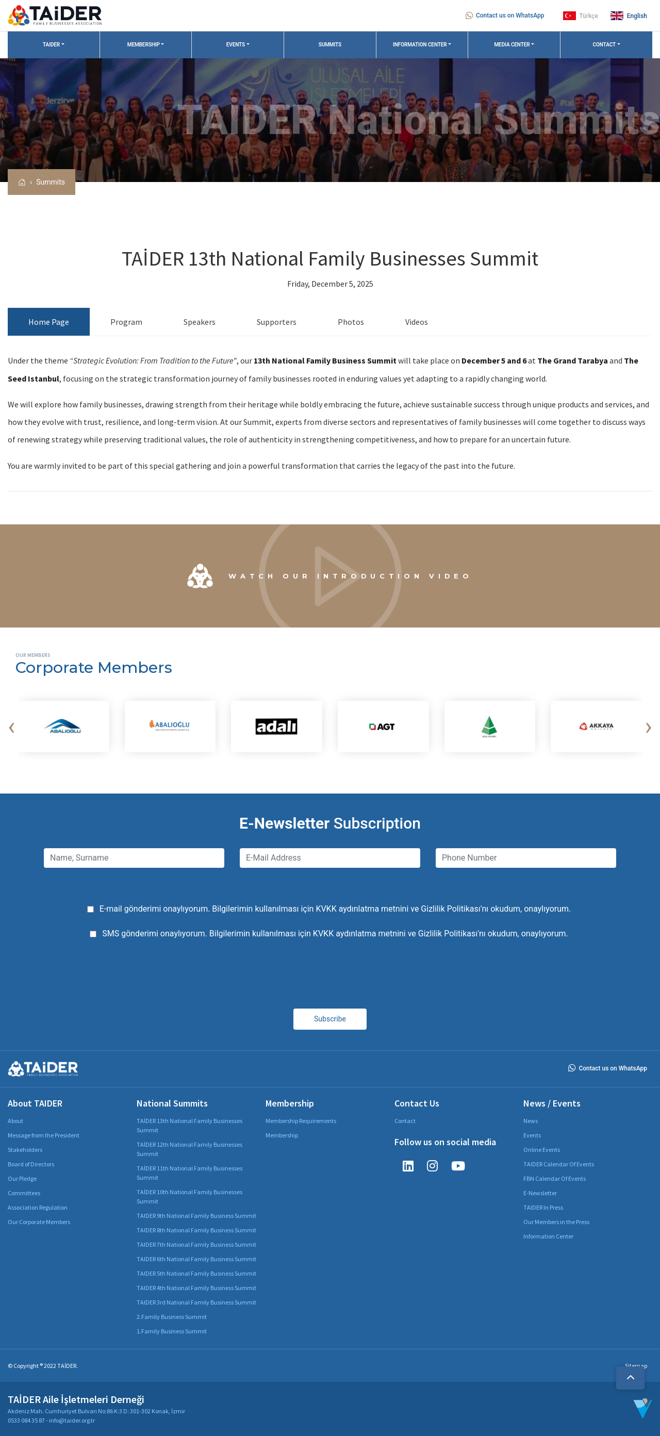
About (15, 1121)
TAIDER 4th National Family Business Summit (196, 1288)
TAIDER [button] (51, 44)
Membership (282, 1135)
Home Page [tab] (48, 322)
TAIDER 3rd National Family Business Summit (196, 1302)
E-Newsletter (540, 1193)
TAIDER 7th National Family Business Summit (196, 1244)
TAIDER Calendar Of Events (558, 1164)
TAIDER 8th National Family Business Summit (196, 1230)
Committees (24, 1193)
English (628, 15)
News (530, 1121)
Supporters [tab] (276, 322)
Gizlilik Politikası (450, 909)
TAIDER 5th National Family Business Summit (196, 1273)
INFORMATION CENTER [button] (420, 44)
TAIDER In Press (543, 1207)
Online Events (541, 1149)
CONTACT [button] (604, 44)
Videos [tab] (416, 322)
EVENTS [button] (235, 44)
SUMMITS (330, 44)
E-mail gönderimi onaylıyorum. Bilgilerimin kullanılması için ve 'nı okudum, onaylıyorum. (335, 909)
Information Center (548, 1236)
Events (532, 1135)
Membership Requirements (301, 1121)
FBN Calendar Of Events (554, 1178)
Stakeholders (25, 1149)
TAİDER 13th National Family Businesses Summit (189, 1125)
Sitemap (636, 1365)
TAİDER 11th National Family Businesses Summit (189, 1172)
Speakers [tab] (200, 322)
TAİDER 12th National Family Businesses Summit (189, 1149)
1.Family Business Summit (172, 1331)
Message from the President (43, 1135)
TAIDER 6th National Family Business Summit (196, 1259)
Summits (50, 182)
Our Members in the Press (556, 1222)
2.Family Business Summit (172, 1317)
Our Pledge (22, 1178)
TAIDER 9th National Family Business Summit (196, 1215)
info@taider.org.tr (72, 1420)
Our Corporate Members (39, 1222)
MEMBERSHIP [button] (143, 44)
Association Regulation (38, 1207)
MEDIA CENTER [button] (512, 44)
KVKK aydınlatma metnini (362, 909)
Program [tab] (126, 322)
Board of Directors (31, 1164)
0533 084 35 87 (26, 1420)
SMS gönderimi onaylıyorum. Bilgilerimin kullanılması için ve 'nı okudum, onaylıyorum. (335, 933)
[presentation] (11, 726)
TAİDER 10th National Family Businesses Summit (189, 1196)
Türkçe (580, 15)
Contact (405, 1121)
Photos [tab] (351, 322)
